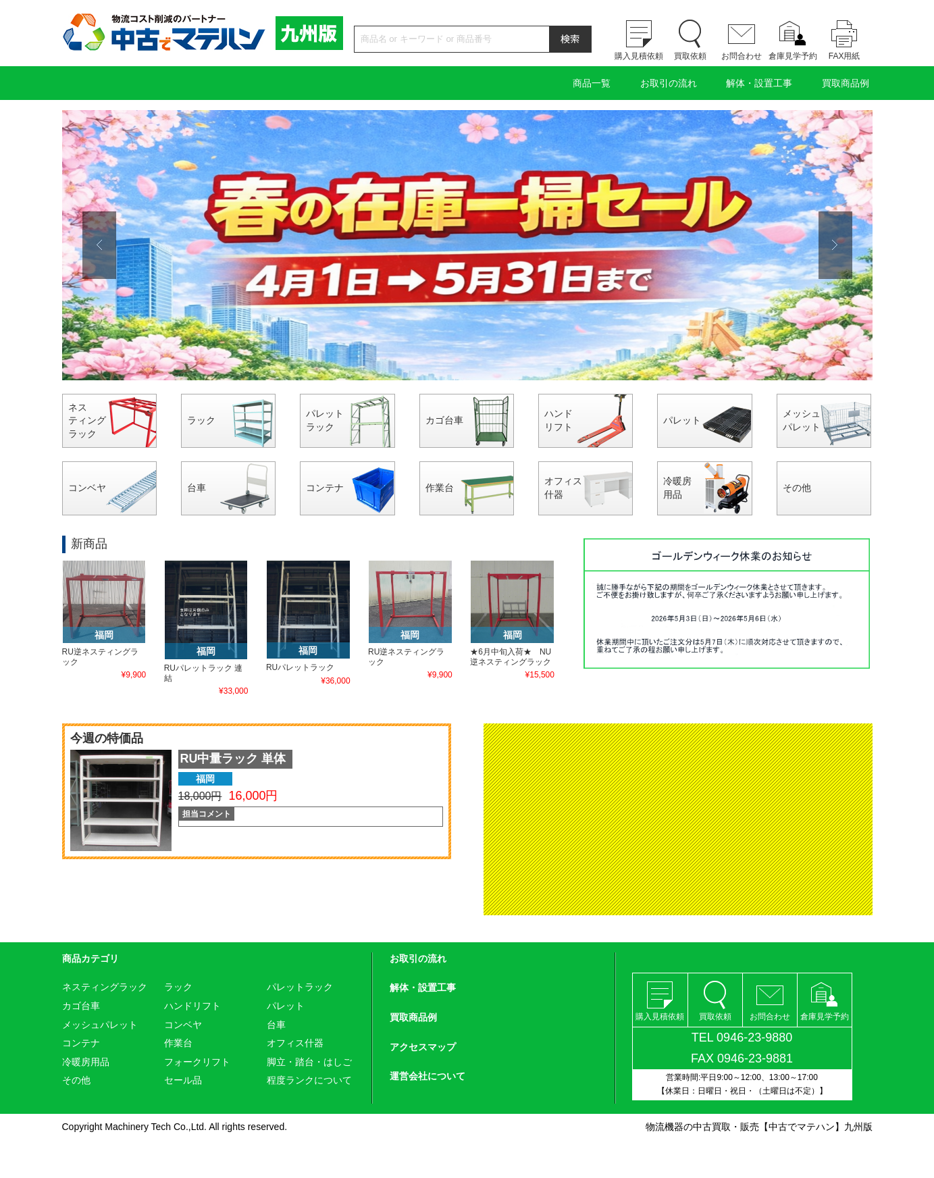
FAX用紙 (844, 56)
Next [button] (835, 245)
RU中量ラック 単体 (233, 758)
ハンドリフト (558, 420)
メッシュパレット (802, 420)
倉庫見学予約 (793, 56)
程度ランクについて (309, 1080)
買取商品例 (845, 83)
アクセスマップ (423, 1047)
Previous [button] (99, 245)
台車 (196, 487)
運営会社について (427, 1076)
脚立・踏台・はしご (309, 1061)
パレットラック (325, 420)
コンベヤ (87, 487)
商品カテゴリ (90, 958)
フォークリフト (197, 1061)
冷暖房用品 (677, 488)
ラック (201, 420)
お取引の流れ (668, 83)
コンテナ (325, 487)
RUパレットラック (300, 667)
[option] (467, 245)
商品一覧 (592, 83)
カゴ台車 (444, 420)
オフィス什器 (563, 488)
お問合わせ (741, 56)
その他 (797, 487)
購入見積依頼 (639, 56)
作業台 (439, 487)
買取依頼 (690, 56)
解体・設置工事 (759, 83)
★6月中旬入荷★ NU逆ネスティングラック (510, 656)
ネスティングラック (87, 420)
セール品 (183, 1080)
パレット (682, 420)
